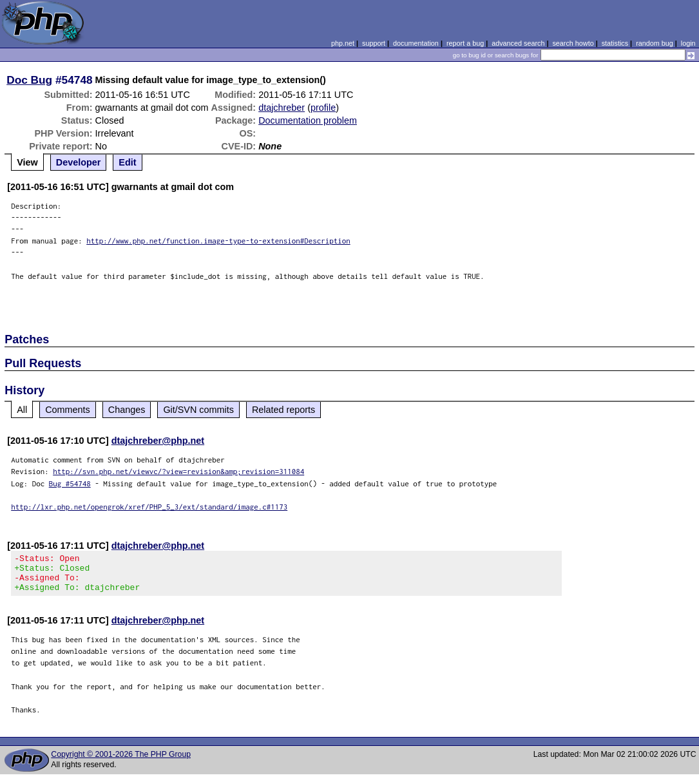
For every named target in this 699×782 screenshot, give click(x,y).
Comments (67, 410)
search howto (572, 43)
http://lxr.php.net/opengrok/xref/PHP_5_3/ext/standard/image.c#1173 (149, 506)
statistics (615, 43)
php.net (342, 43)
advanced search (518, 43)
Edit (127, 162)
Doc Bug (29, 79)
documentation (416, 43)
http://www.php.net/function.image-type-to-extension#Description (218, 240)
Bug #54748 (70, 483)
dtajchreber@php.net (157, 440)
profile (323, 107)
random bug (654, 43)
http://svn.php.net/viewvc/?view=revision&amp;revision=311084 (178, 471)
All (22, 410)
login (688, 43)
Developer (78, 162)
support (373, 43)
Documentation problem (307, 120)
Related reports (283, 410)
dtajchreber (281, 107)
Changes (127, 410)
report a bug (465, 43)
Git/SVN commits (198, 410)
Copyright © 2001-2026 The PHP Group (121, 762)
